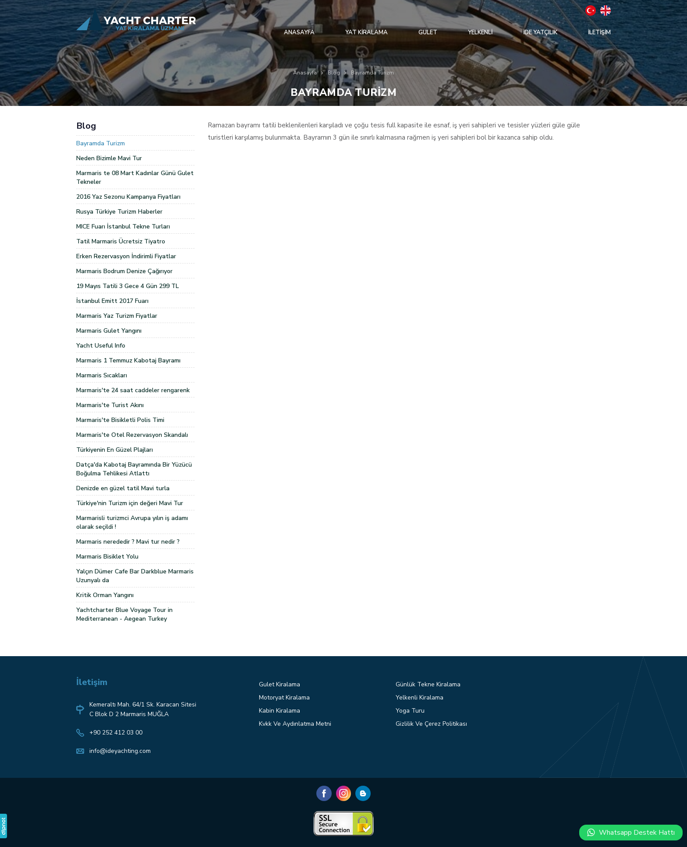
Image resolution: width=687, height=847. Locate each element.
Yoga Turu (410, 710)
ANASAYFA (299, 32)
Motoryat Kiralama (284, 697)
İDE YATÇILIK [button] (540, 32)
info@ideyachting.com (120, 751)
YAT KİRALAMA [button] (366, 32)
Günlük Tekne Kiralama (428, 684)
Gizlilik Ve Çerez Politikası (431, 724)
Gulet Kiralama (279, 684)
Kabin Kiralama (279, 710)
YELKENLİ (480, 32)
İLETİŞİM (599, 32)
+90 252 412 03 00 (115, 732)
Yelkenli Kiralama (419, 697)
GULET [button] (427, 32)
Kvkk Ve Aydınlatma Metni (295, 724)
